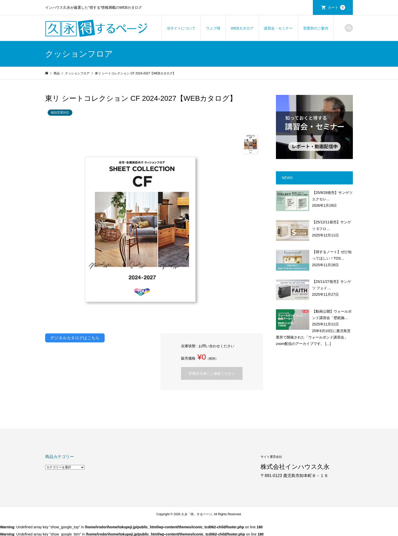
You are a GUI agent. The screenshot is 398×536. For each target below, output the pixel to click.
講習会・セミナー (278, 28)
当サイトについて (181, 28)
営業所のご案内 (315, 28)
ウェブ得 (213, 28)
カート (336, 7)
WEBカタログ (242, 28)
